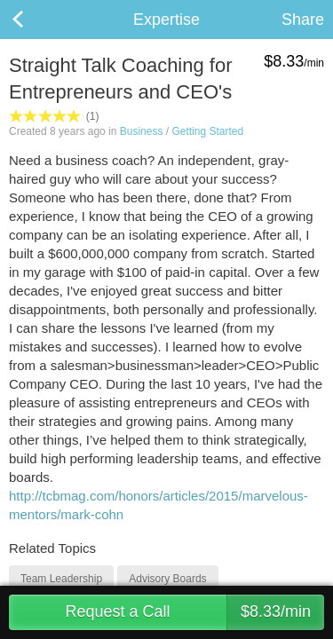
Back (35, 19)
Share (302, 19)
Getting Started (207, 131)
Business (141, 131)
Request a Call (194, 612)
